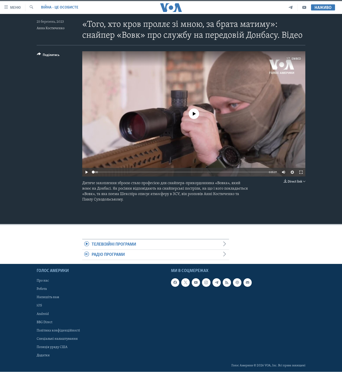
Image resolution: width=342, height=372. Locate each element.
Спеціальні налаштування (57, 339)
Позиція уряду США (52, 347)
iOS (39, 305)
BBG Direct (44, 322)
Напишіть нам (48, 297)
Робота (42, 289)
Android (43, 314)
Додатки (43, 355)
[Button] (48, 55)
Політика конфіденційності (58, 330)
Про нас (43, 281)
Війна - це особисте (59, 7)
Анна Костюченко (51, 28)
